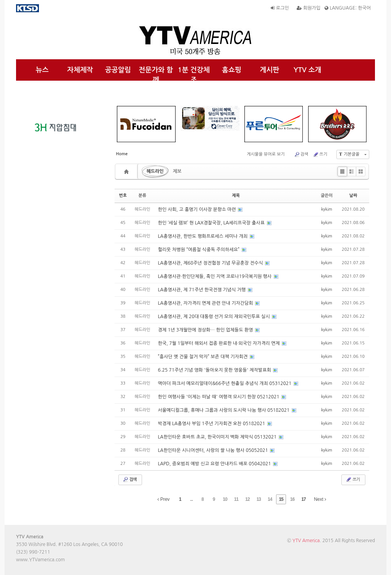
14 (270, 499)
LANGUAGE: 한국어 (348, 8)
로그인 (280, 8)
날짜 (353, 195)
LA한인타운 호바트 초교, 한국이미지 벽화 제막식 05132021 (218, 437)
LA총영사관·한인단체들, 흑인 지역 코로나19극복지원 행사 (215, 276)
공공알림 (118, 70)
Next (320, 499)
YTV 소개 (308, 70)
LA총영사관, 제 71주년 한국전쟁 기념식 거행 (202, 290)
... (191, 499)
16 (292, 499)
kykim (326, 209)
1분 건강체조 (194, 75)
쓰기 (320, 154)
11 (236, 499)
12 (247, 499)
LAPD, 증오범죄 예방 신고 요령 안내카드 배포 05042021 (215, 463)
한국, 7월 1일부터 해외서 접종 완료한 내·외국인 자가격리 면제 (219, 343)
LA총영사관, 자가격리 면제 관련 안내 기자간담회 (206, 303)
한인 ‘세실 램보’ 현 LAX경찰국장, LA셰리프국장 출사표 (212, 223)
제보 (177, 171)
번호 (123, 195)
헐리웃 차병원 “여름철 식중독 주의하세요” (199, 249)
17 (303, 499)
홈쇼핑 (231, 70)
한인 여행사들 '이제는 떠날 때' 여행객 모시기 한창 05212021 (219, 397)
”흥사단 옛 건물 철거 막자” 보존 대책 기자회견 (203, 356)
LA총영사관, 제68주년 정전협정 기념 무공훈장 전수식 (211, 263)
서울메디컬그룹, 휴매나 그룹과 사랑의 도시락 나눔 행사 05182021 (224, 410)
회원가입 (308, 8)
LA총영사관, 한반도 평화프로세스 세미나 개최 (203, 236)
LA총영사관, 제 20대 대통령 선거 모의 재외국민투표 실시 (214, 316)
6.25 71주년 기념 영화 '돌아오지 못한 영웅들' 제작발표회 (215, 370)
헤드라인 (155, 171)
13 (259, 499)
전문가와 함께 (156, 75)
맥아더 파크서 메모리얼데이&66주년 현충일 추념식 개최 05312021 (225, 383)
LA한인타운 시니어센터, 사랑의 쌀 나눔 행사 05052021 (214, 450)
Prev (163, 499)
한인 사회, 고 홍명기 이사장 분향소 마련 (198, 209)
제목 (236, 195)
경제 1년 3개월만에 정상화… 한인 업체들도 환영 (206, 330)
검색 (301, 154)
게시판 (270, 70)
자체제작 (80, 70)
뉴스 (42, 70)
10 (225, 499)
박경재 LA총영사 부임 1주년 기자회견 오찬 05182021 (212, 423)
